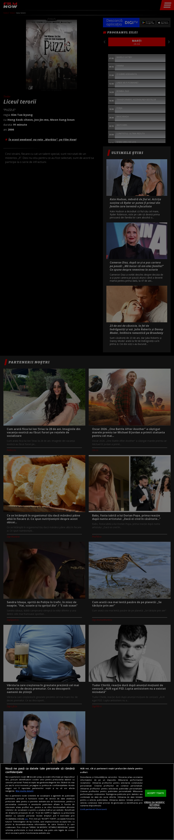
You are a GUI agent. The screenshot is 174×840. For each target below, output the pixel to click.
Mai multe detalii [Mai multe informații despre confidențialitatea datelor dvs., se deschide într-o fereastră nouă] (24, 791)
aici (26, 818)
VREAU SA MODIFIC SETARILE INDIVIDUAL (154, 805)
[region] (87, 801)
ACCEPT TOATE (155, 793)
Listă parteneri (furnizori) (93, 809)
